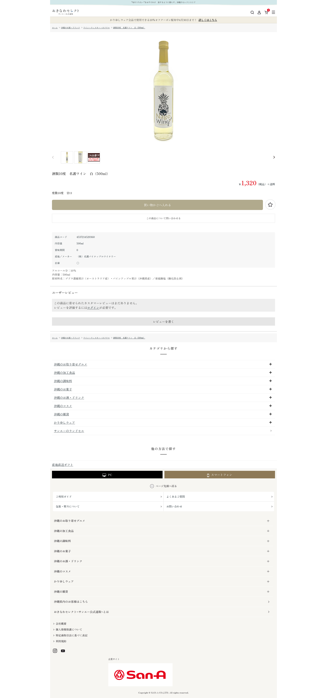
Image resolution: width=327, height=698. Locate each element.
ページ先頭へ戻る (166, 486)
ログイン (93, 307)
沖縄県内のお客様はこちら (71, 601)
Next (274, 157)
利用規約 (61, 641)
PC (107, 474)
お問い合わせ (174, 506)
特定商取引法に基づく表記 (72, 635)
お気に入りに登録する (270, 204)
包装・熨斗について (68, 506)
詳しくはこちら (208, 20)
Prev (53, 157)
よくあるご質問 (175, 496)
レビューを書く (163, 321)
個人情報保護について (69, 629)
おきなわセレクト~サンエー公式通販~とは (81, 612)
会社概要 (61, 623)
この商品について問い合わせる (163, 218)
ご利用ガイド (64, 496)
